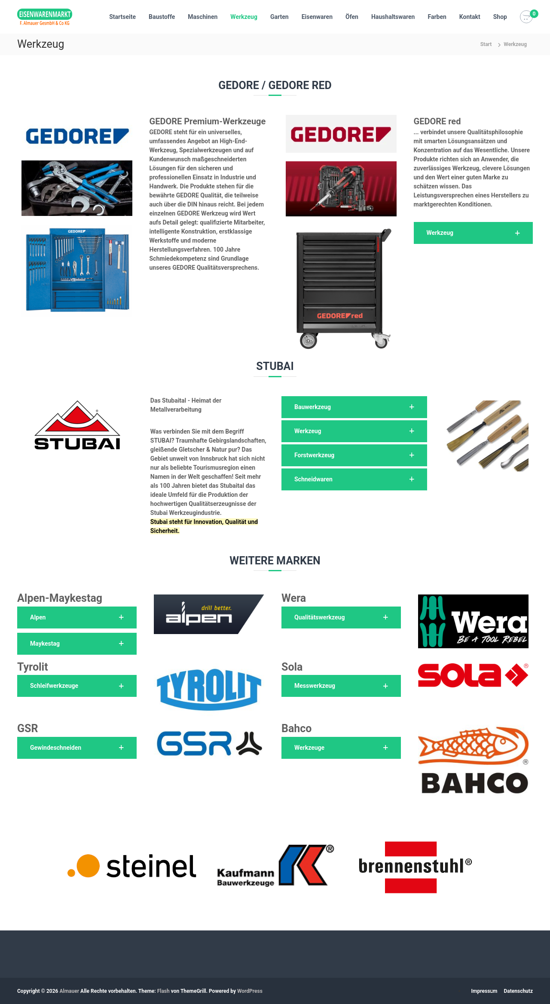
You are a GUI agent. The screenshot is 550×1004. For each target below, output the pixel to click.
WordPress (250, 991)
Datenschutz (518, 991)
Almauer (69, 991)
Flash (163, 991)
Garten (279, 16)
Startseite (122, 16)
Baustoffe (162, 16)
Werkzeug (243, 16)
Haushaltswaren (393, 16)
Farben (437, 16)
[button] (473, 233)
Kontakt (469, 16)
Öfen (351, 16)
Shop (500, 16)
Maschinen (202, 16)
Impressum (484, 991)
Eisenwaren (317, 16)
